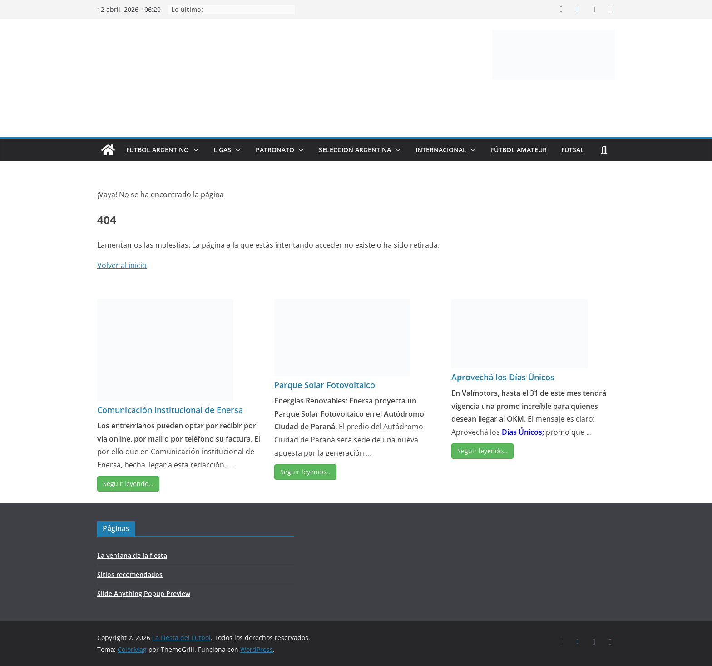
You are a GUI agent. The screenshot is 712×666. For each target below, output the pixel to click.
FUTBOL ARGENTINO (157, 149)
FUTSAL (572, 149)
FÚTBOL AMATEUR (519, 149)
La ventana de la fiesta (132, 555)
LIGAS (222, 149)
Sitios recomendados (130, 574)
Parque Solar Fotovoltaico (324, 384)
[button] (194, 150)
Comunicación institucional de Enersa (170, 409)
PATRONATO (275, 149)
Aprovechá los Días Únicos (502, 377)
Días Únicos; (523, 432)
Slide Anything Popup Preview (143, 593)
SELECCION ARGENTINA (355, 149)
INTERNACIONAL (440, 149)
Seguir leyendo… (128, 483)
